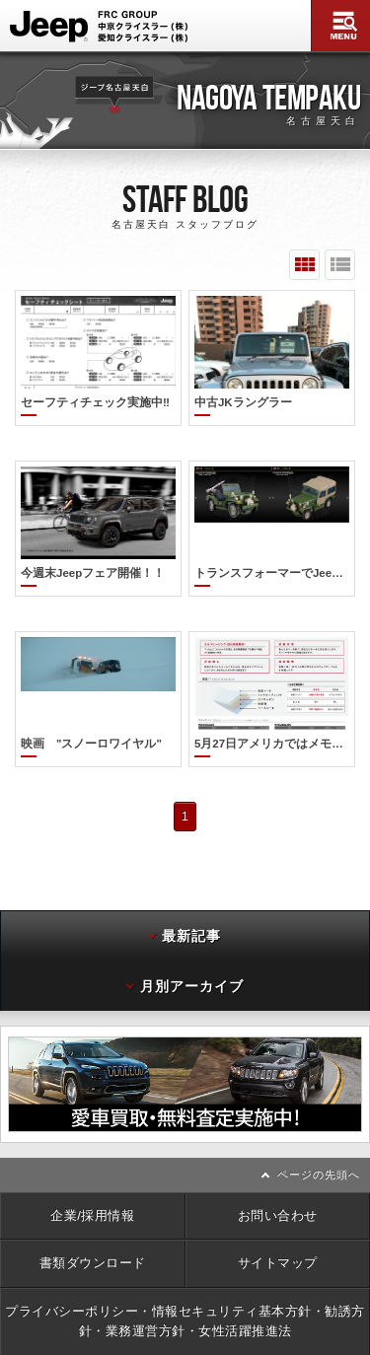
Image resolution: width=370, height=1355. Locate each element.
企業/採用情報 (92, 1191)
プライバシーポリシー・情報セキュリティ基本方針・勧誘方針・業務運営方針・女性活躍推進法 (185, 1297)
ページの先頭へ (318, 1151)
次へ (365, 1060)
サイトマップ (278, 1239)
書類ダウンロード (92, 1239)
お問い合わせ (278, 1191)
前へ (4, 1060)
